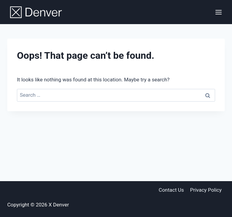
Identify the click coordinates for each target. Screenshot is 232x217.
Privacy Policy (206, 190)
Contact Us (171, 190)
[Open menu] (218, 12)
